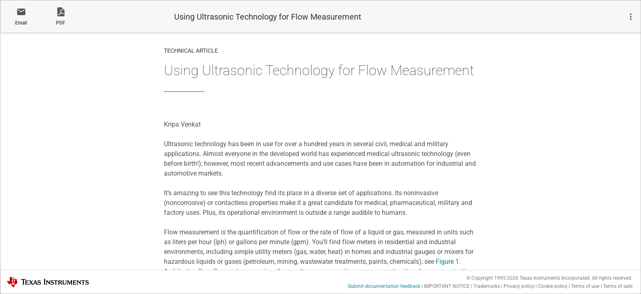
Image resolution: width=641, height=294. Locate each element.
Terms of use (585, 286)
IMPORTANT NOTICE (447, 286)
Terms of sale (617, 286)
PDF (60, 23)
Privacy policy (519, 286)
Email (21, 23)
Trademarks (486, 286)
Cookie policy (552, 286)
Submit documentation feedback (384, 286)
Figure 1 (447, 261)
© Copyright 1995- (492, 278)
